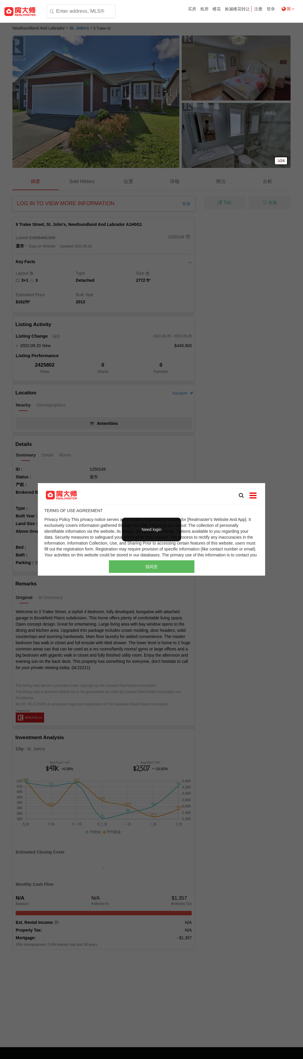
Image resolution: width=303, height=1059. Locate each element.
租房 (204, 9)
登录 (271, 9)
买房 (192, 9)
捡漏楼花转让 (237, 9)
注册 (258, 9)
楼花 (216, 9)
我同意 (151, 566)
